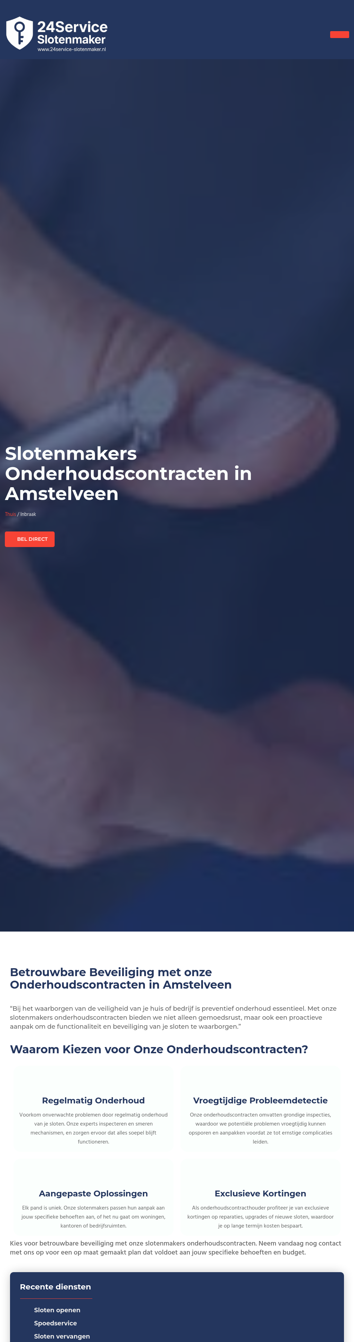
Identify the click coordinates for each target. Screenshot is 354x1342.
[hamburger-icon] (339, 34)
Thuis (10, 514)
